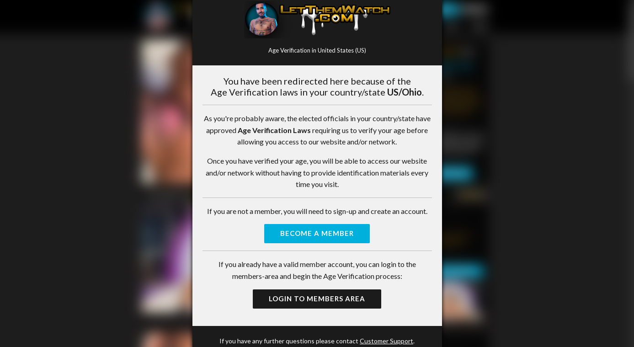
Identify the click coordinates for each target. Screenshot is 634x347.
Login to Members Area (317, 298)
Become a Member (317, 233)
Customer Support (386, 341)
